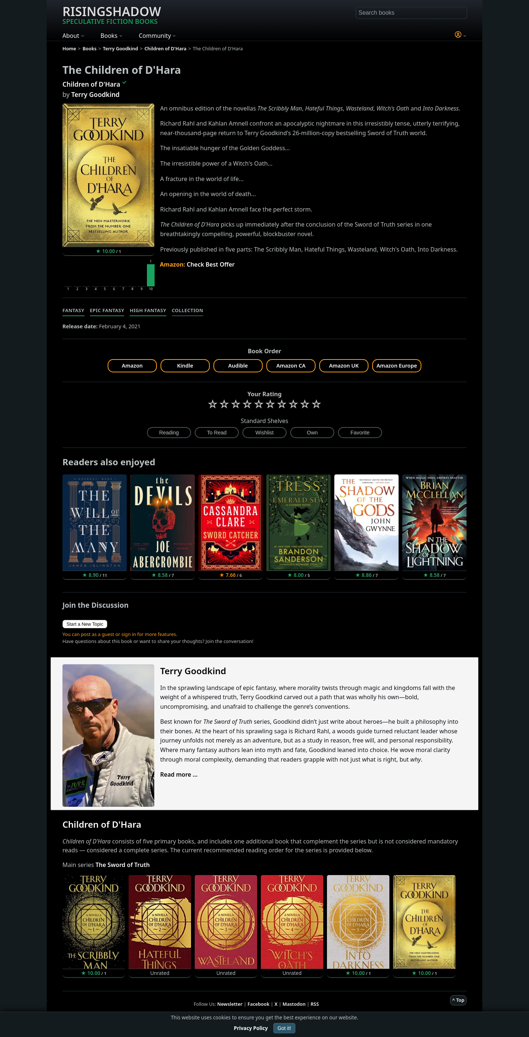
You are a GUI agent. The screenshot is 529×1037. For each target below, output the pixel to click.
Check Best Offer (211, 264)
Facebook (259, 1004)
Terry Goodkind (95, 94)
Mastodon (294, 1004)
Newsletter (229, 1004)
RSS (315, 1004)
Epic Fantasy (107, 310)
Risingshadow (111, 14)
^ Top (458, 1000)
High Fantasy (148, 310)
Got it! (284, 1028)
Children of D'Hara (91, 84)
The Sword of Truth (123, 865)
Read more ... (179, 774)
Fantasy (73, 310)
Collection (188, 310)
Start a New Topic (84, 624)
